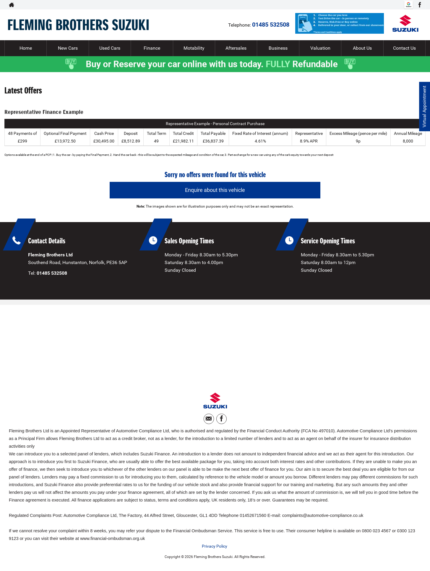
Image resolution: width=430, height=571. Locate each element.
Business (278, 48)
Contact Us (404, 48)
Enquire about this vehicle (215, 190)
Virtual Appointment (424, 106)
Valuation (320, 48)
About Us (362, 48)
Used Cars (109, 48)
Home (26, 48)
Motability (194, 48)
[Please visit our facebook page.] (419, 4)
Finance (152, 48)
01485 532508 (378, 4)
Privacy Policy (214, 546)
